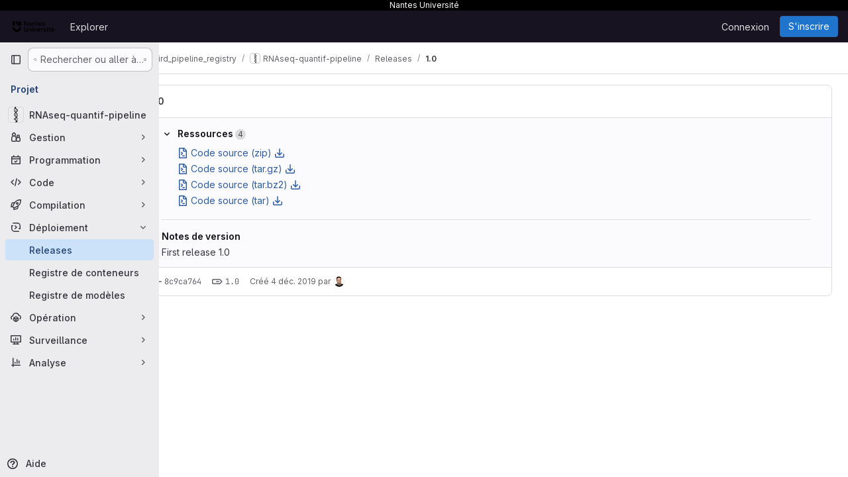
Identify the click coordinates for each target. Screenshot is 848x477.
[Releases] (79, 249)
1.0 (192, 101)
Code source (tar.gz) (272, 168)
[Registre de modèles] (79, 294)
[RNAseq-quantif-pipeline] (79, 114)
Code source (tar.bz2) (274, 184)
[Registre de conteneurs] (79, 272)
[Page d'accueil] (33, 26)
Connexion (745, 26)
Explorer (89, 26)
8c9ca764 (218, 281)
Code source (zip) (266, 152)
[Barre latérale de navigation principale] (15, 59)
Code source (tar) (265, 200)
